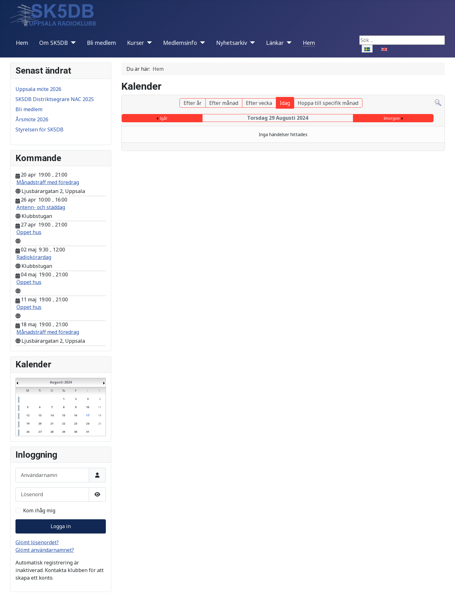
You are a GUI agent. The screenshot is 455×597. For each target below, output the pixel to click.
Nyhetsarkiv (231, 42)
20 (39, 423)
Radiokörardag (33, 257)
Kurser (135, 42)
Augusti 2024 (61, 382)
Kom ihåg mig (39, 510)
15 (63, 415)
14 (51, 415)
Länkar (275, 42)
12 (27, 415)
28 (51, 432)
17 (87, 415)
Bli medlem (101, 42)
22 (63, 423)
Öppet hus (28, 232)
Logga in (61, 526)
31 (87, 432)
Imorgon (392, 118)
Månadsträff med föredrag (47, 182)
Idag (285, 103)
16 (75, 415)
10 (87, 407)
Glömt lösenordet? (37, 542)
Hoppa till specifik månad (328, 103)
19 (27, 423)
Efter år (193, 103)
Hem (22, 42)
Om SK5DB (53, 42)
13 (39, 415)
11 (99, 407)
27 (39, 432)
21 (51, 423)
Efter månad (223, 103)
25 (99, 423)
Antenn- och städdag (40, 207)
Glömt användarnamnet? (44, 549)
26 (27, 432)
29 (63, 432)
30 (75, 432)
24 (87, 423)
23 (75, 423)
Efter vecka (259, 103)
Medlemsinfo (180, 42)
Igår (163, 118)
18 (99, 415)
